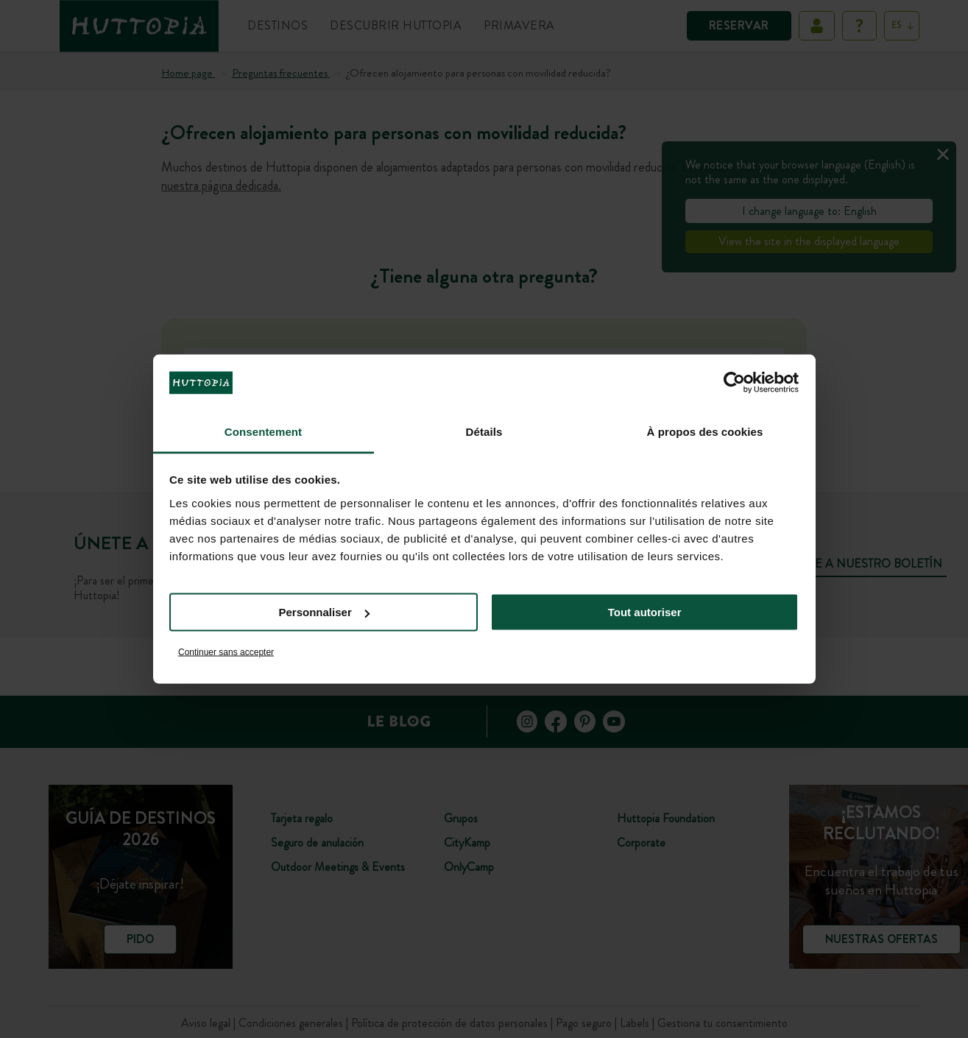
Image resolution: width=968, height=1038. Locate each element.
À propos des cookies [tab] (705, 431)
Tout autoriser (645, 612)
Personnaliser (324, 612)
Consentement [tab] (263, 431)
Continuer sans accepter (226, 651)
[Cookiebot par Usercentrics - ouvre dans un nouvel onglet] (734, 383)
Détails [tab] (484, 431)
